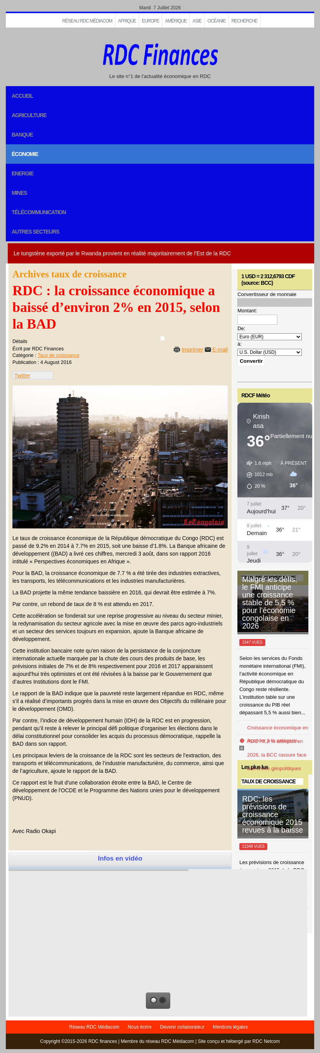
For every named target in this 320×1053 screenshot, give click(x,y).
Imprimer (192, 349)
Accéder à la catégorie (272, 740)
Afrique (127, 21)
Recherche (245, 21)
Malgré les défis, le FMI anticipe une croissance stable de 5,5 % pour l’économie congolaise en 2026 (269, 602)
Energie (22, 173)
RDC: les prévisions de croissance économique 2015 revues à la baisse (272, 814)
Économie (25, 154)
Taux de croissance (59, 355)
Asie (196, 21)
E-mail (220, 349)
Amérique (176, 21)
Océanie (217, 21)
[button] (257, 475)
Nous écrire (139, 1027)
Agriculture (29, 115)
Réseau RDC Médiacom (87, 21)
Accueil (22, 96)
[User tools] (162, 338)
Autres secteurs (35, 232)
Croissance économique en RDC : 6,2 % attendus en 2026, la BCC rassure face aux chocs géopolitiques (277, 748)
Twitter (22, 375)
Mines (19, 193)
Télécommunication (39, 212)
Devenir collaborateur (182, 1027)
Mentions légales (230, 1027)
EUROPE (150, 21)
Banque (22, 135)
